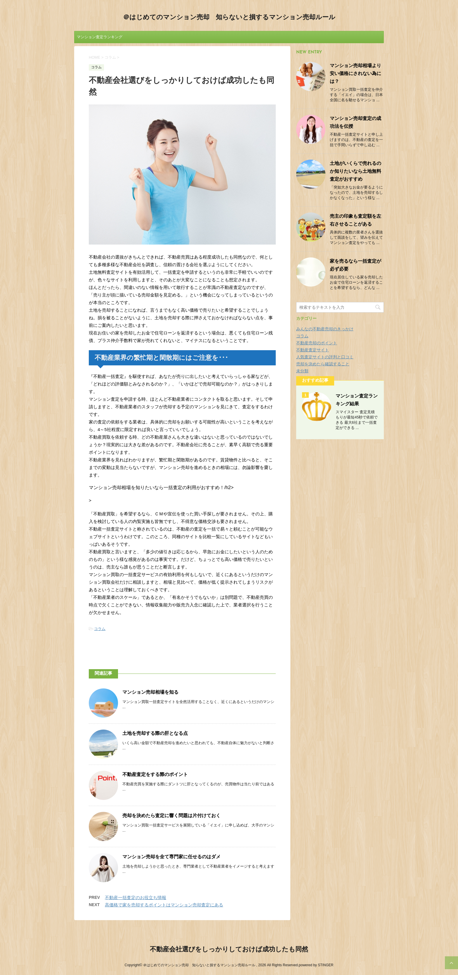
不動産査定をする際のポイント (155, 774)
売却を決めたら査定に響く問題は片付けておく (171, 816)
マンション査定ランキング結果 (99, 39)
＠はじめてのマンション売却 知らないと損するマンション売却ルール (229, 17)
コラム (99, 629)
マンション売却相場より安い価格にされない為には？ (355, 74)
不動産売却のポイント (316, 343)
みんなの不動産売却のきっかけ (324, 329)
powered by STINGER (316, 965)
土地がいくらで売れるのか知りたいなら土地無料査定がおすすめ (355, 171)
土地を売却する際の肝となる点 (155, 733)
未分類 (302, 371)
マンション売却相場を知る (150, 692)
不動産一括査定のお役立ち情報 (135, 897)
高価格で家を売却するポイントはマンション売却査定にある (164, 904)
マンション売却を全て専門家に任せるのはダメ (171, 857)
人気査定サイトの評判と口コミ (324, 357)
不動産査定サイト (312, 350)
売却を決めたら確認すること (322, 364)
